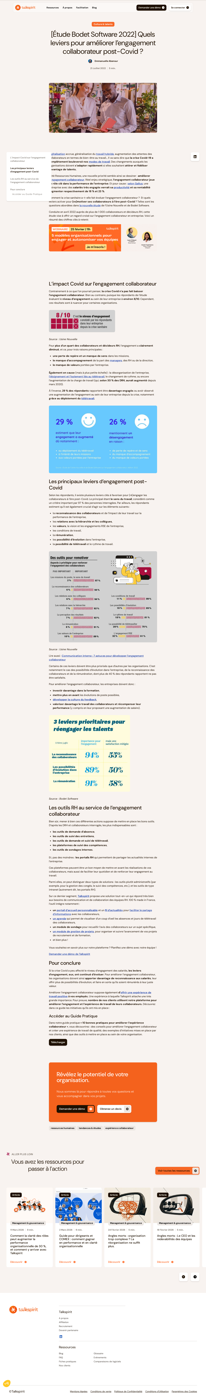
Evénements (100, 1357)
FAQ (61, 1357)
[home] (25, 7)
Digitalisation (57, 154)
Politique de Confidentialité (128, 1391)
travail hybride (105, 154)
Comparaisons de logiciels (107, 1361)
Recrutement (65, 1326)
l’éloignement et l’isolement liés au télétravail (76, 376)
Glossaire (98, 1353)
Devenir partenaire (68, 1330)
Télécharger (58, 1042)
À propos (67, 7)
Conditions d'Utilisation (157, 1391)
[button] (43, 7)
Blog (94, 7)
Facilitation (82, 7)
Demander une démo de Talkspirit (69, 954)
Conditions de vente (100, 1391)
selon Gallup (135, 183)
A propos (63, 1318)
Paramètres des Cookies (184, 1391)
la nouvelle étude (90, 205)
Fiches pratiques (67, 1361)
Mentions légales (78, 1391)
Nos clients (64, 1365)
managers (116, 360)
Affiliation (64, 1322)
